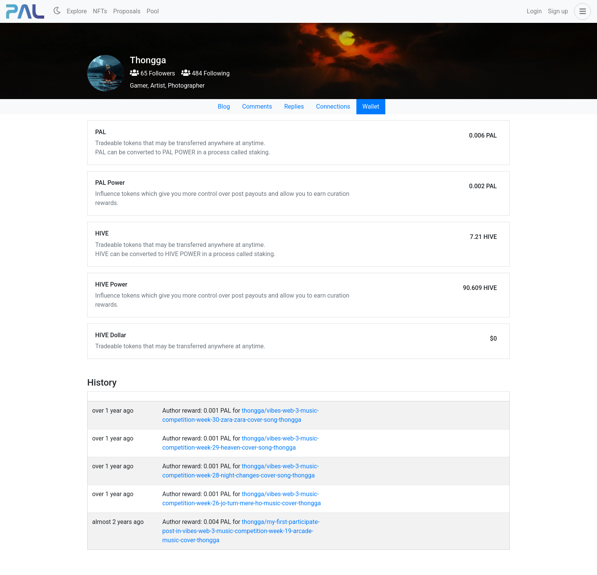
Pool (153, 11)
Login (534, 11)
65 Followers (152, 73)
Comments (257, 106)
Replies (294, 106)
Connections (333, 106)
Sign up (558, 11)
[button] (581, 11)
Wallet (370, 106)
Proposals (126, 11)
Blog (224, 106)
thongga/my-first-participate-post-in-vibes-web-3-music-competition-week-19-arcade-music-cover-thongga (240, 531)
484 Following (205, 73)
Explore (77, 11)
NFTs (100, 11)
